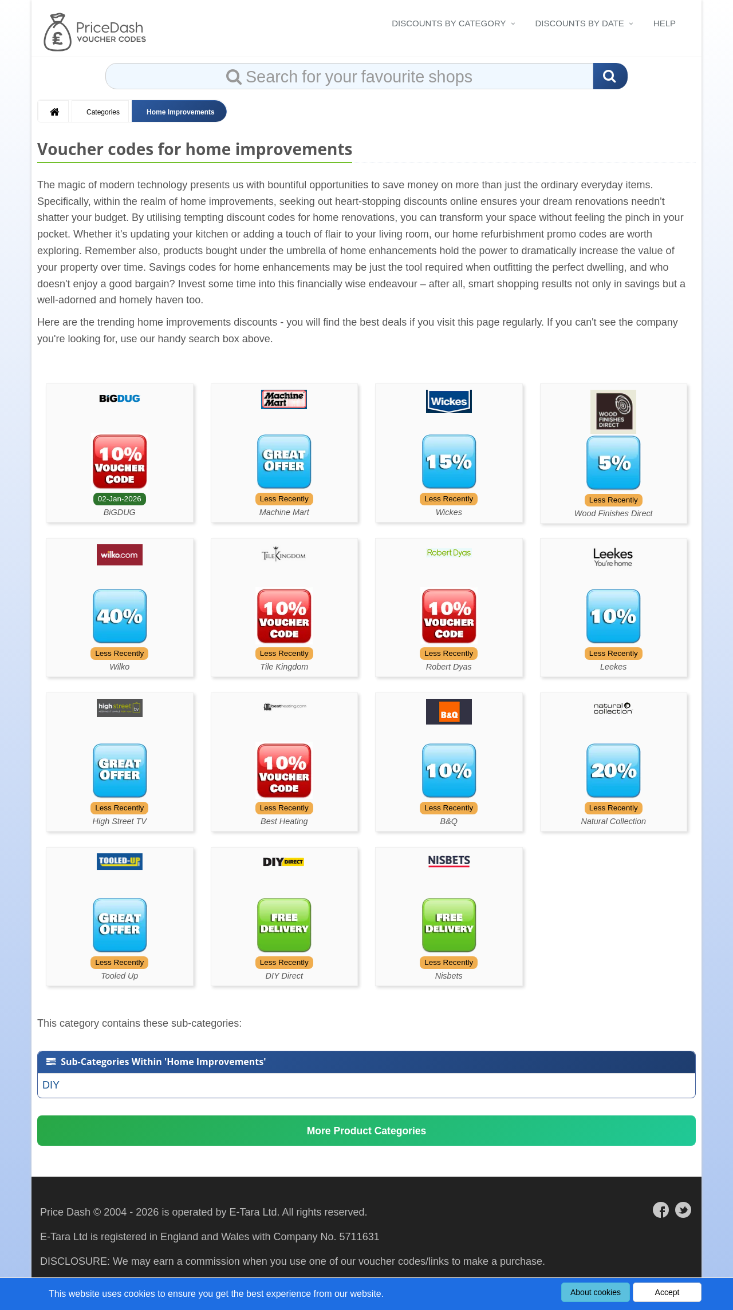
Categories (103, 112)
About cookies (595, 1292)
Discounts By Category (449, 23)
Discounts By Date (579, 23)
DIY (51, 1085)
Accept (667, 1292)
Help (664, 23)
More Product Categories (366, 1132)
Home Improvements (181, 112)
